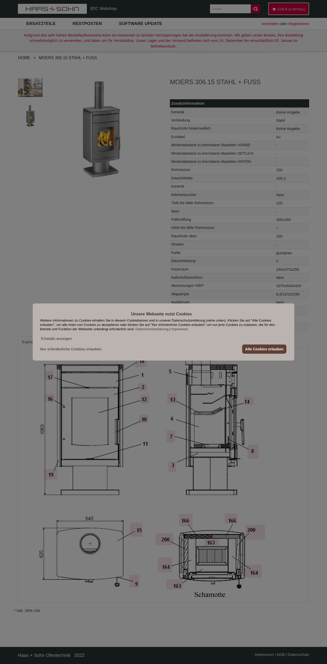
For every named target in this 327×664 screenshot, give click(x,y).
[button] (56, 339)
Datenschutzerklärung (152, 329)
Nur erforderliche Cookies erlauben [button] (71, 349)
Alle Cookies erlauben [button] (264, 349)
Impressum (179, 329)
